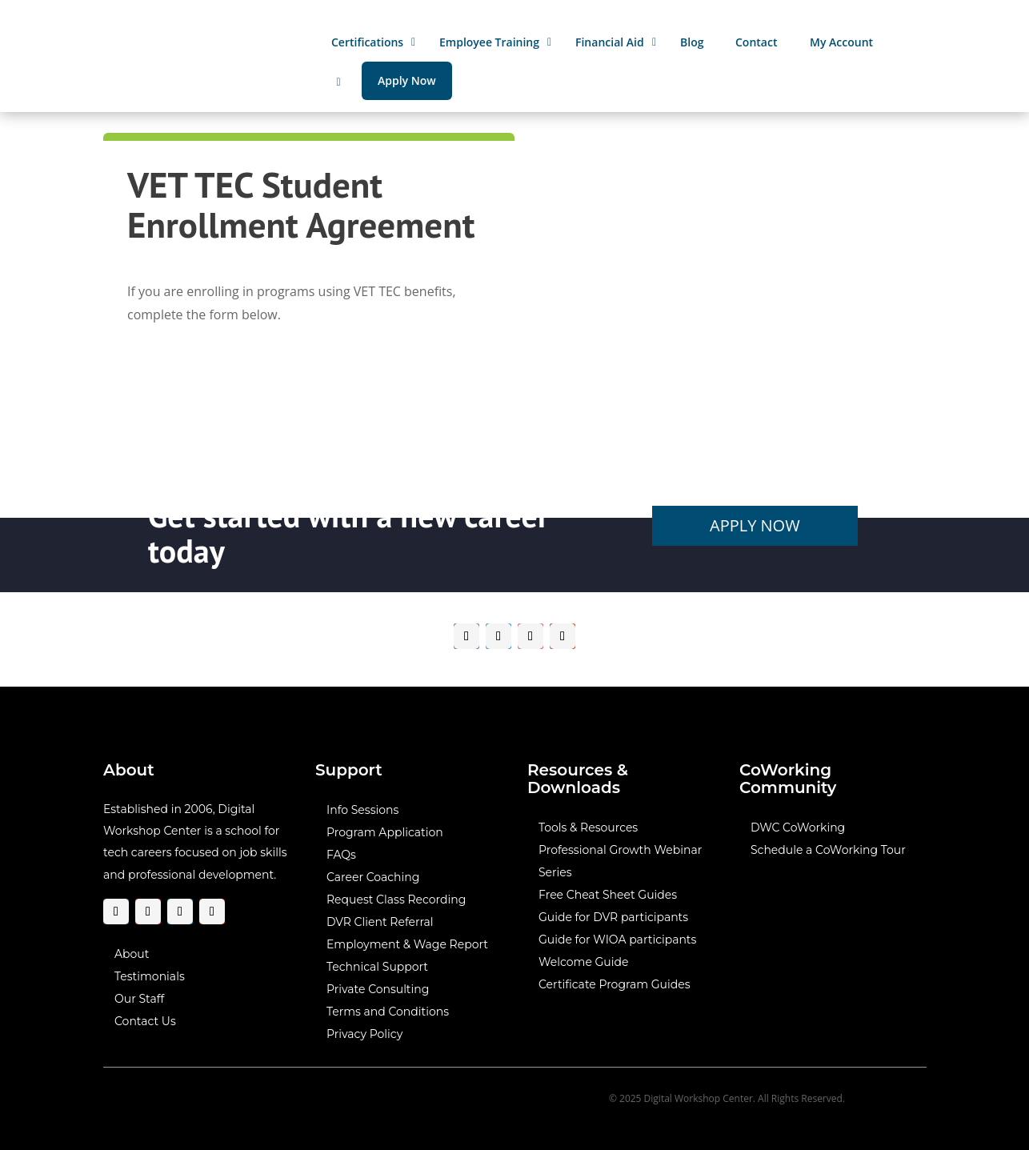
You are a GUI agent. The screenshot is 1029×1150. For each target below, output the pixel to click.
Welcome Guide (582, 962)
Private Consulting (377, 989)
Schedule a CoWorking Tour (827, 850)
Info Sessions (362, 810)
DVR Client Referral (380, 922)
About (131, 953)
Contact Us (145, 1020)
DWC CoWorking (797, 827)
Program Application (384, 832)
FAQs (341, 854)
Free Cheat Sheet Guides (607, 895)
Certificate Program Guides (614, 984)
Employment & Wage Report (407, 944)
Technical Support (377, 967)
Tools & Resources (587, 827)
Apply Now (754, 525)
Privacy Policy (364, 1034)
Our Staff (139, 998)
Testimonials (149, 975)
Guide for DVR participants (612, 917)
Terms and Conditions (387, 1011)
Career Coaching (372, 877)
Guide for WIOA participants (616, 939)
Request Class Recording (396, 899)
